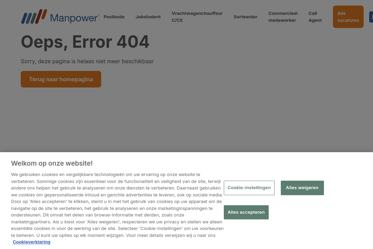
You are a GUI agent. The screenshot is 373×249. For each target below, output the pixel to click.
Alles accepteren (246, 212)
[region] (186, 200)
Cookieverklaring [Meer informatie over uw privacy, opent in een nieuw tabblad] (31, 242)
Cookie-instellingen (249, 188)
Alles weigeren (302, 188)
